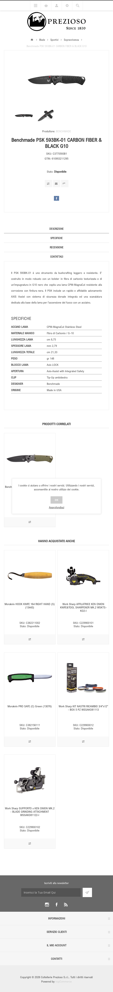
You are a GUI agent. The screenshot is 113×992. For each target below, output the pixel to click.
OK (56, 500)
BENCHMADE (63, 131)
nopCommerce (63, 981)
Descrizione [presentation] (56, 228)
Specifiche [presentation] (56, 238)
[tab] (56, 229)
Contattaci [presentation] (56, 256)
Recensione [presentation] (56, 247)
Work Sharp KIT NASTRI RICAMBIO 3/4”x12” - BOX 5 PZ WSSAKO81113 (83, 708)
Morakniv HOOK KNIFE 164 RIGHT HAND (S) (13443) (30, 605)
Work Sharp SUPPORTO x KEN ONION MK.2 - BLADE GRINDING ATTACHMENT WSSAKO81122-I (30, 812)
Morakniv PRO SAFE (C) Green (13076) (30, 706)
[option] (24, 116)
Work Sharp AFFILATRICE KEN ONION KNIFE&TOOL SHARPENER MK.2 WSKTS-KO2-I (83, 607)
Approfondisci (56, 507)
